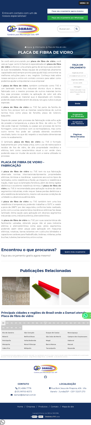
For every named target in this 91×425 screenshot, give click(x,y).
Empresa (31, 407)
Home (20, 407)
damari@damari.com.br (23, 395)
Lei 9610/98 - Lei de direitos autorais (56, 357)
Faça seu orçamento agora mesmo (68, 11)
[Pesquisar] (76, 28)
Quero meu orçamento (75, 252)
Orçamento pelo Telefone (77, 123)
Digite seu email (77, 73)
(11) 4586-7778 (23, 388)
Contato (55, 407)
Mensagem (77, 87)
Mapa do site (68, 407)
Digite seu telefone (77, 80)
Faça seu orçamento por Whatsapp (68, 18)
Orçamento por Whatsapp (77, 115)
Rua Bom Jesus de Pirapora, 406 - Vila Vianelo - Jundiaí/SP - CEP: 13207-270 (67, 390)
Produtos (42, 407)
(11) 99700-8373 (23, 391)
